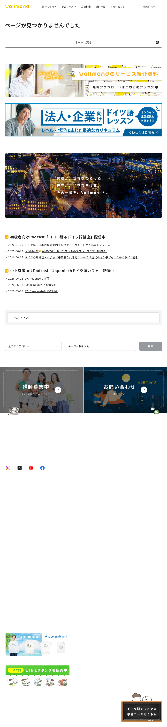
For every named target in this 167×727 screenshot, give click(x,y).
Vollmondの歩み (100, 553)
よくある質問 (95, 569)
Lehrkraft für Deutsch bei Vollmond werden (113, 561)
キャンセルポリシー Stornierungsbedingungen (110, 598)
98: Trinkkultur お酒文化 (41, 285)
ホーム (8, 489)
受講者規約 (10, 598)
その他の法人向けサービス (102, 497)
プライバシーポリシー (69, 598)
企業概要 (96, 545)
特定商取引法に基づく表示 (18, 605)
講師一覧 (101, 6)
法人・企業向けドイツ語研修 (103, 489)
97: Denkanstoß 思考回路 (41, 291)
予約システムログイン (100, 505)
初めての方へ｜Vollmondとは (21, 545)
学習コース (67, 6)
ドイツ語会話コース (19, 529)
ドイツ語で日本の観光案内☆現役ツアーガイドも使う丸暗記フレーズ (67, 245)
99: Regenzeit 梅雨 (37, 278)
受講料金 (86, 6)
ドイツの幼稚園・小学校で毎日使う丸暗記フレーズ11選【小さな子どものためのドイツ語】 (81, 257)
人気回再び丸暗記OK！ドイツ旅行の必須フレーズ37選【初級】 (66, 251)
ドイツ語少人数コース (21, 505)
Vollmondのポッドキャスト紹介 (105, 521)
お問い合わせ (117, 6)
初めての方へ (49, 6)
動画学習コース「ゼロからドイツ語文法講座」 (34, 521)
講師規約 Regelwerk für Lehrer (37, 598)
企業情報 (92, 529)
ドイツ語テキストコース (22, 537)
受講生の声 (11, 569)
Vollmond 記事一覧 (98, 513)
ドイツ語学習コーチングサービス (23, 577)
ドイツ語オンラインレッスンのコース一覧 (28, 497)
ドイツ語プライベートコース (24, 513)
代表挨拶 (96, 537)
